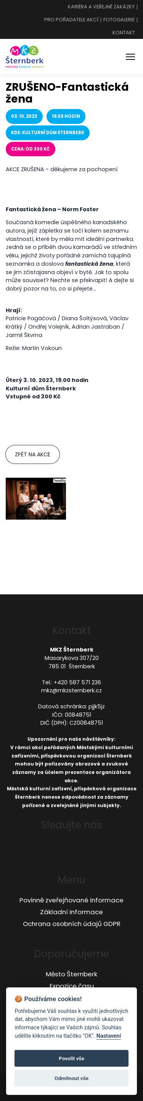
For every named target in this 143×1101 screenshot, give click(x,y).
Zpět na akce (32, 454)
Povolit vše (71, 1058)
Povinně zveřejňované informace (71, 900)
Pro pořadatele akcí (71, 20)
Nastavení (108, 1036)
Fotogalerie (119, 20)
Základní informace (71, 911)
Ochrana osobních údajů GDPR (72, 923)
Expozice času (72, 985)
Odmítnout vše (71, 1078)
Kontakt (123, 32)
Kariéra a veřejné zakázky (101, 7)
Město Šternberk (71, 974)
